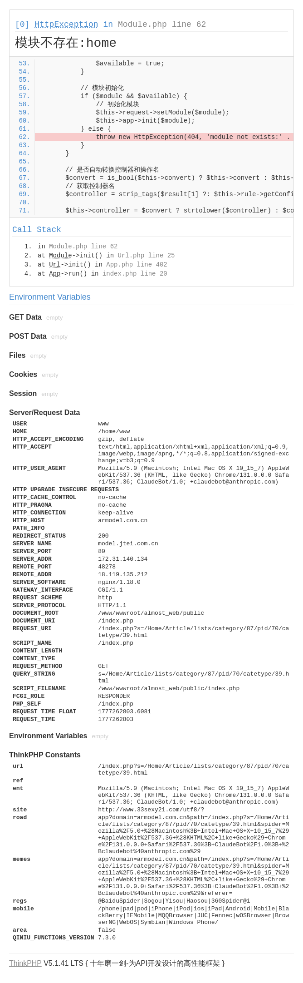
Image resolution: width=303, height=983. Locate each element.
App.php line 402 (136, 264)
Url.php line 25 (146, 255)
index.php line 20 (135, 273)
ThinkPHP (25, 963)
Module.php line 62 (162, 24)
